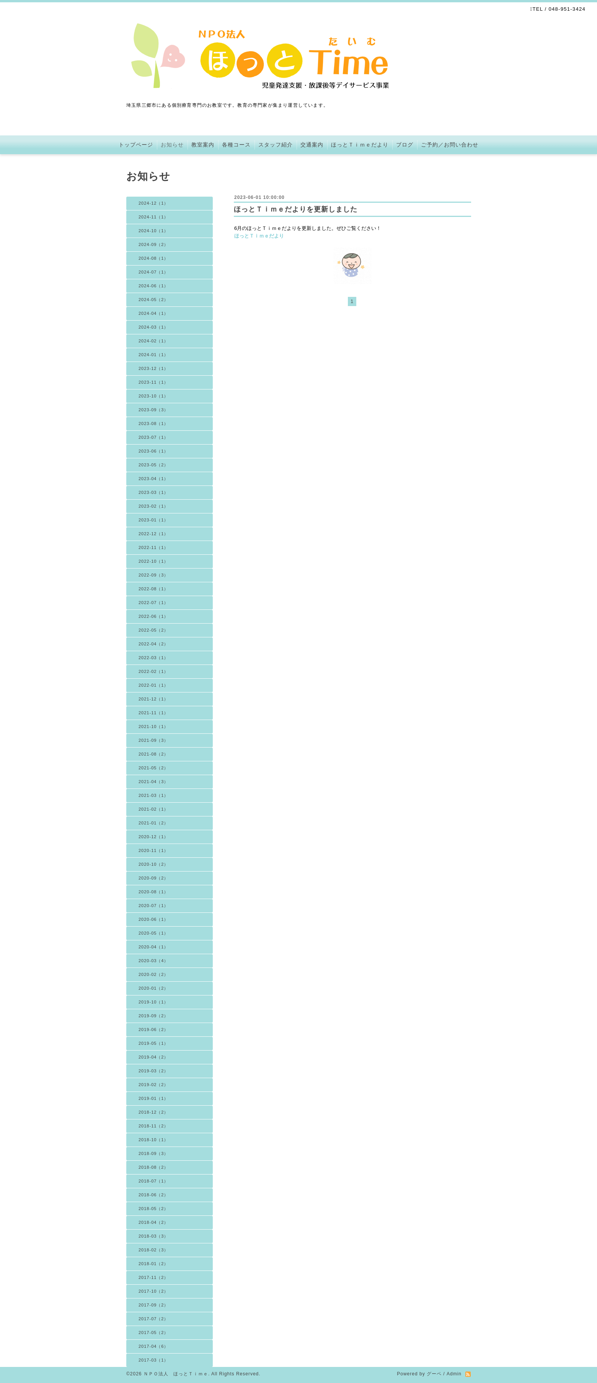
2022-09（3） (154, 575)
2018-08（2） (154, 1167)
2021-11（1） (154, 712)
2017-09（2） (154, 1305)
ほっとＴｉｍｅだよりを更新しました (295, 209)
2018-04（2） (154, 1222)
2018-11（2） (154, 1126)
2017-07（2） (154, 1318)
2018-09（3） (154, 1153)
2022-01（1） (154, 685)
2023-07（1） (154, 437)
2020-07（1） (154, 905)
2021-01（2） (154, 823)
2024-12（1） (154, 203)
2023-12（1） (154, 368)
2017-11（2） (154, 1277)
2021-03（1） (154, 795)
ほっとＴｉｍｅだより (359, 145)
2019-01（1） (154, 1098)
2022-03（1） (154, 657)
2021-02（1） (154, 809)
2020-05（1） (154, 933)
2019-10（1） (154, 1002)
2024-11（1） (154, 217)
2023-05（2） (154, 465)
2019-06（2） (154, 1029)
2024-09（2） (154, 244)
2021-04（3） (154, 781)
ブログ (404, 145)
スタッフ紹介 (275, 145)
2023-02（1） (154, 506)
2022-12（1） (154, 533)
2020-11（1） (154, 850)
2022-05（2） (154, 630)
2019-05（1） (154, 1043)
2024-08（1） (154, 258)
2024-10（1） (154, 230)
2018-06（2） (154, 1194)
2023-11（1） (154, 382)
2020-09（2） (154, 878)
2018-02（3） (154, 1250)
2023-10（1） (154, 396)
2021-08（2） (154, 754)
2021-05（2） (154, 768)
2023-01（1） (154, 520)
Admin (454, 1373)
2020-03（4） (154, 960)
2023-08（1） (154, 423)
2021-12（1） (154, 699)
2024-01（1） (154, 354)
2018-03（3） (154, 1236)
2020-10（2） (154, 864)
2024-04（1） (154, 313)
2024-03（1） (154, 327)
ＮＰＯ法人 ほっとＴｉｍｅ (176, 1373)
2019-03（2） (154, 1071)
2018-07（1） (154, 1181)
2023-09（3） (154, 409)
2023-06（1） (154, 451)
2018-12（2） (154, 1112)
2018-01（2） (154, 1263)
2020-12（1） (154, 836)
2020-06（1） (154, 919)
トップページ (136, 145)
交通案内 (311, 145)
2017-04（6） (154, 1346)
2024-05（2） (154, 299)
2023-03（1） (154, 492)
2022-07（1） (154, 602)
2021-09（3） (154, 740)
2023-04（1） (154, 478)
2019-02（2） (154, 1084)
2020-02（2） (154, 974)
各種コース (236, 145)
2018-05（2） (154, 1208)
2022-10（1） (154, 561)
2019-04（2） (154, 1057)
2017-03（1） (154, 1360)
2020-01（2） (154, 988)
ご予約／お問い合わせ (449, 145)
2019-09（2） (154, 1015)
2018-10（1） (154, 1139)
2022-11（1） (154, 547)
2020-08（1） (154, 891)
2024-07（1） (154, 272)
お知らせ (172, 145)
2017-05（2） (154, 1332)
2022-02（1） (154, 671)
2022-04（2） (154, 644)
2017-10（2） (154, 1291)
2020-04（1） (154, 947)
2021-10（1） (154, 726)
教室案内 (202, 145)
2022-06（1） (154, 616)
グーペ (434, 1373)
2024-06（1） (154, 285)
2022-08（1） (154, 588)
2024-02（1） (154, 341)
